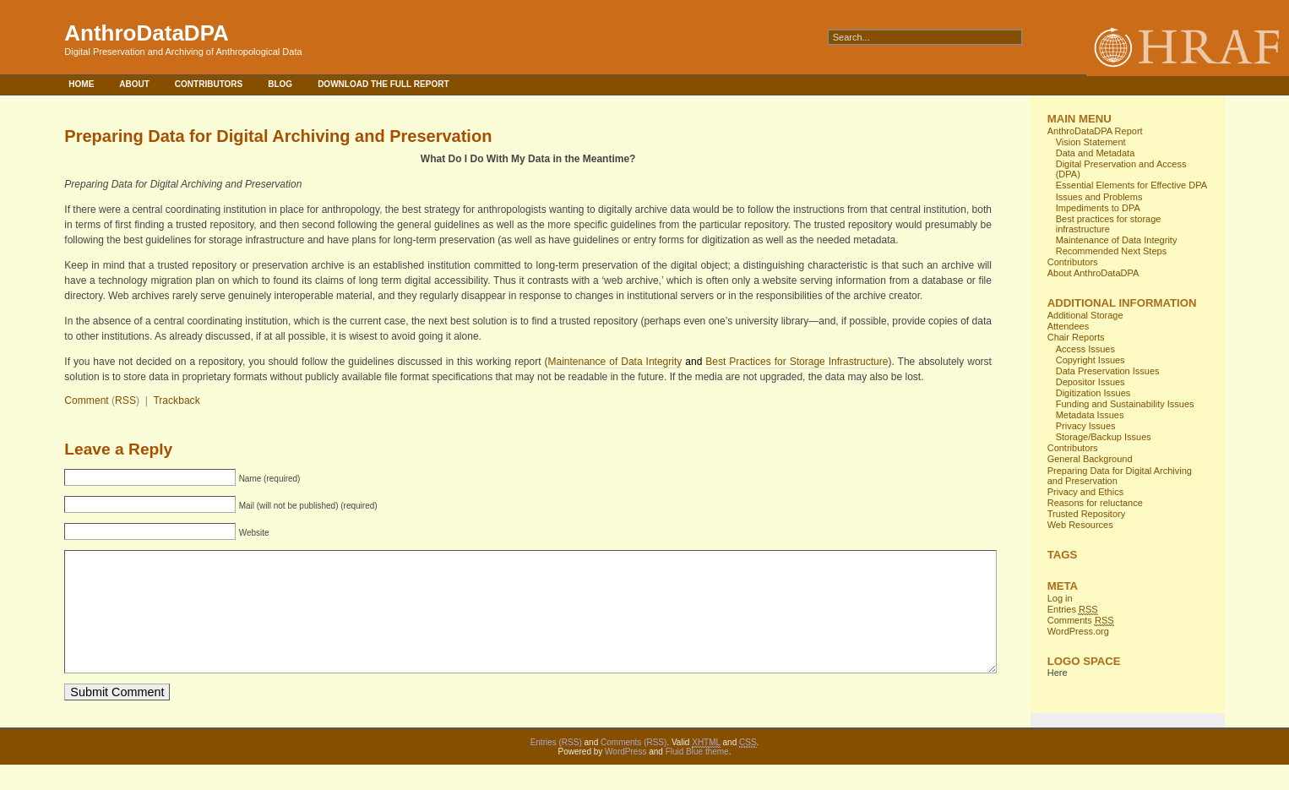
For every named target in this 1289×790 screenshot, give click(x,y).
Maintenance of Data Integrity (615, 362)
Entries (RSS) (556, 767)
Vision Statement (1091, 142)
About (134, 84)
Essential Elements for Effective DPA (1131, 185)
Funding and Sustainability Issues (1125, 404)
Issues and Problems (1099, 197)
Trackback (176, 400)
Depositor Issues (1090, 382)
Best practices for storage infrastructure (1108, 224)
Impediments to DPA (1098, 208)
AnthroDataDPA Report (1095, 131)
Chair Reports (1076, 337)
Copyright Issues (1090, 360)
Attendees (1068, 326)
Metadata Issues (1090, 415)
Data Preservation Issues (1108, 371)
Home (81, 84)
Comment (86, 400)
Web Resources (1080, 525)
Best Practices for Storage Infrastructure (796, 362)
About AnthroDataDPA (1093, 273)
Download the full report (383, 84)
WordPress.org (1078, 631)
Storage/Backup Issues (1103, 437)
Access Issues (1085, 349)
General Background (1090, 459)
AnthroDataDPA (146, 33)
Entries (1072, 609)
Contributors (208, 84)
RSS (125, 400)
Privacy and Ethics (1085, 492)
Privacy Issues (1086, 426)
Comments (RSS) (633, 767)
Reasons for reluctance (1095, 503)
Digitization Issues (1093, 393)
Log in (1060, 598)
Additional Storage (1085, 315)
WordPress (625, 777)
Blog (280, 84)
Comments (1080, 620)
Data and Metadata (1095, 153)
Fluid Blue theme (697, 777)
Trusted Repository (1086, 514)
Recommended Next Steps (1111, 251)
